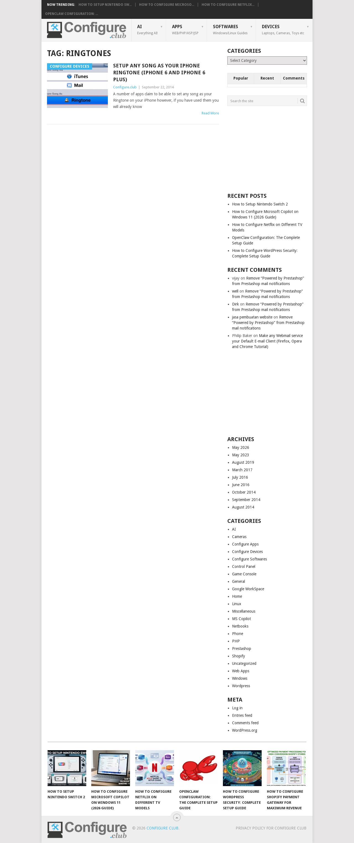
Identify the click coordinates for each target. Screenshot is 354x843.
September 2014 (246, 499)
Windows (239, 678)
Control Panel (243, 566)
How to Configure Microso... (166, 5)
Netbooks (240, 626)
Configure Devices (247, 551)
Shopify (238, 656)
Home (237, 596)
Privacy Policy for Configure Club (271, 828)
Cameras (239, 536)
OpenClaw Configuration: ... (71, 14)
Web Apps (240, 671)
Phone (237, 633)
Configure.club (125, 87)
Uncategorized (244, 663)
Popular (240, 78)
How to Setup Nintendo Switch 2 (260, 204)
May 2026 (240, 447)
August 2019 (243, 462)
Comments (293, 78)
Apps (185, 29)
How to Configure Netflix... (228, 5)
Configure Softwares (249, 559)
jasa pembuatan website (252, 317)
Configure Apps (245, 544)
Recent (267, 78)
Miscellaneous (243, 611)
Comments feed (245, 723)
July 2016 (240, 477)
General (238, 581)
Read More (210, 113)
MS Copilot (241, 619)
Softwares (230, 29)
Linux (236, 604)
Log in (237, 708)
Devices (283, 29)
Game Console (244, 574)
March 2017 (242, 470)
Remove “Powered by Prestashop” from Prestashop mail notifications (268, 322)
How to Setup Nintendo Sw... (105, 5)
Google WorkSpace (248, 589)
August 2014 (243, 507)
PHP (236, 641)
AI (147, 29)
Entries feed (242, 715)
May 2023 (240, 455)
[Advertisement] (268, 148)
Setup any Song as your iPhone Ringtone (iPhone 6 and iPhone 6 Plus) (159, 72)
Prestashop (241, 648)
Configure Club (162, 828)
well (235, 291)
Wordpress (241, 686)
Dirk (235, 304)
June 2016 (240, 485)
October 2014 (244, 492)
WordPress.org (244, 730)
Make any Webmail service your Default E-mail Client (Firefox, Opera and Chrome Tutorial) (267, 341)
